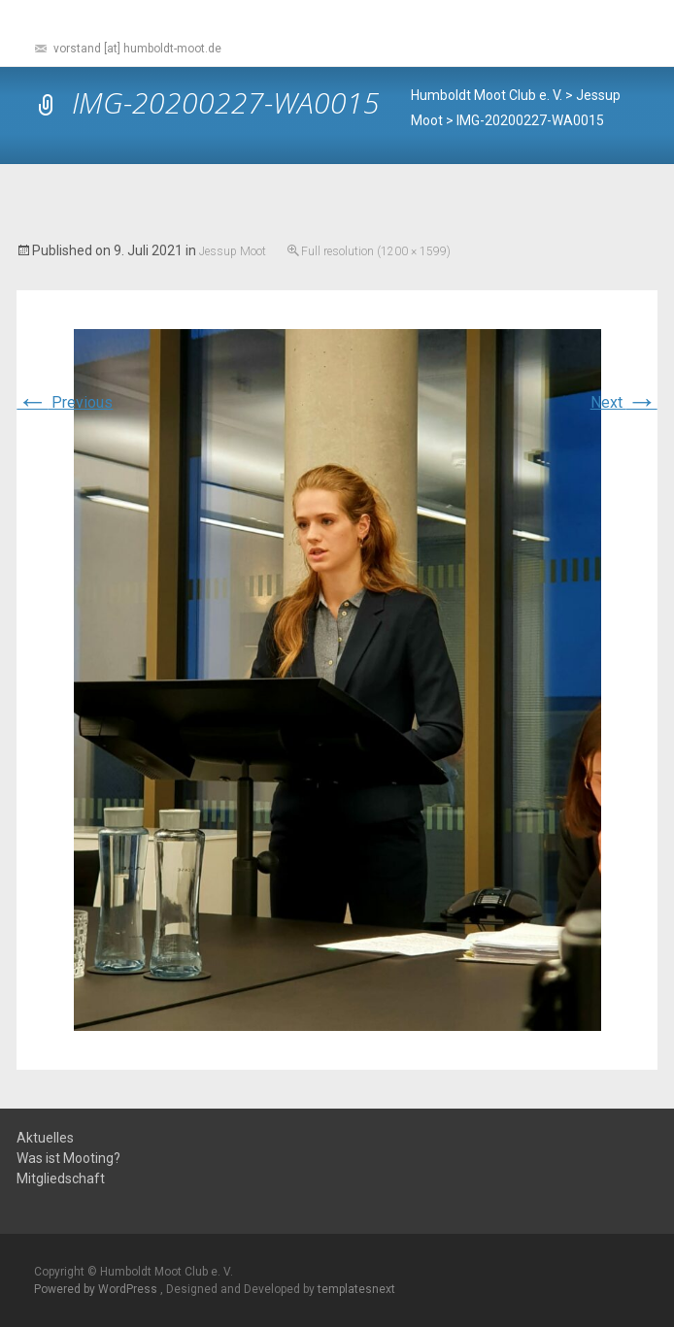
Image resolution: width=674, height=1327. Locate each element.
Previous (65, 402)
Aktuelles (45, 1138)
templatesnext (356, 1289)
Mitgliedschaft (61, 1179)
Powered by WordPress (97, 1289)
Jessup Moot (232, 251)
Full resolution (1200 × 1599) (376, 251)
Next (623, 402)
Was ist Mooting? (68, 1158)
